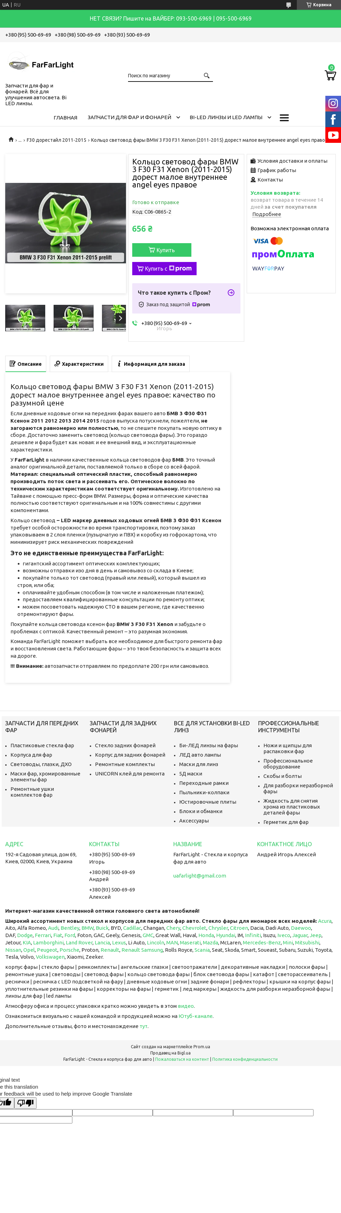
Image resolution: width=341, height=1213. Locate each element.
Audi (53, 928)
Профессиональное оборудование (288, 764)
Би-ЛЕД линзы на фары (208, 745)
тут (144, 1026)
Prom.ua (201, 1046)
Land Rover (79, 942)
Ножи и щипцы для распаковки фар (287, 748)
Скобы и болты (282, 776)
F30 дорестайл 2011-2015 (56, 140)
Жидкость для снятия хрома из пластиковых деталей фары (291, 807)
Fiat (57, 935)
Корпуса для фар (31, 755)
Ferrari (43, 935)
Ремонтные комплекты (125, 764)
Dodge (25, 935)
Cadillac (132, 928)
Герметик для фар (286, 822)
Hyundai (225, 935)
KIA (27, 942)
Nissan (13, 950)
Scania (202, 950)
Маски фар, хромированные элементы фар (45, 776)
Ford (69, 935)
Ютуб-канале (196, 1016)
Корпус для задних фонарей (130, 755)
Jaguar (300, 935)
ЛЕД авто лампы (200, 755)
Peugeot (47, 950)
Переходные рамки (204, 783)
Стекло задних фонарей (125, 745)
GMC (148, 935)
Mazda (210, 942)
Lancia (102, 942)
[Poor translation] (25, 1103)
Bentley (70, 928)
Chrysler (218, 928)
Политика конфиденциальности (245, 1059)
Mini (288, 942)
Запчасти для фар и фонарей (129, 117)
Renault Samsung (142, 950)
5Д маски (190, 774)
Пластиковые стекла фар (42, 745)
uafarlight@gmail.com (199, 876)
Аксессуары (194, 821)
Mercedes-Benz (262, 942)
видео (186, 1006)
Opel (29, 950)
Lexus (119, 942)
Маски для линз (198, 764)
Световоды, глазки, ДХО (41, 764)
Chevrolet (194, 928)
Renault (110, 950)
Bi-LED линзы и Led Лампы (226, 117)
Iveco (283, 935)
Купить (166, 250)
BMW (87, 928)
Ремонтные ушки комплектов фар (32, 792)
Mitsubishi (307, 942)
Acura (325, 921)
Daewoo (301, 928)
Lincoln (155, 942)
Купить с (168, 268)
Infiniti (253, 935)
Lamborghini (48, 942)
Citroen (239, 928)
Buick (102, 928)
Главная (65, 118)
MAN (172, 942)
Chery (173, 928)
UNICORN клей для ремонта (130, 774)
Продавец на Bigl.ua (170, 1053)
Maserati (190, 942)
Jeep (316, 935)
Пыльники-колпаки (204, 792)
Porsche (69, 950)
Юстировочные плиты (207, 802)
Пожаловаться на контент (182, 1059)
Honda (206, 935)
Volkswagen (50, 957)
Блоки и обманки (200, 811)
